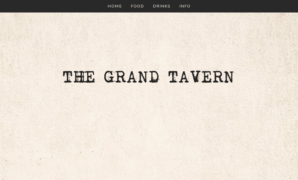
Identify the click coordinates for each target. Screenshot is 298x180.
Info (185, 6)
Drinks (162, 6)
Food (137, 6)
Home (115, 6)
